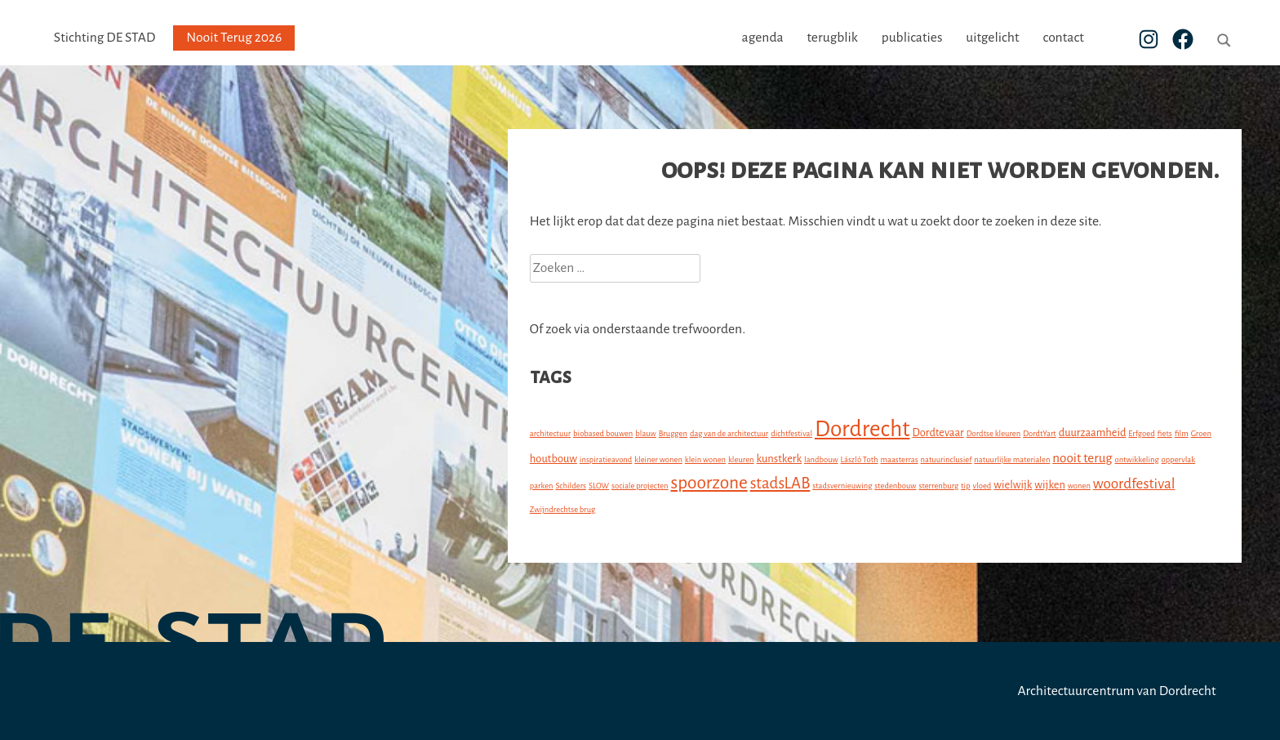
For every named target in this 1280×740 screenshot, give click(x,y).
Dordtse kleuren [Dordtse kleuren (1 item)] (994, 433)
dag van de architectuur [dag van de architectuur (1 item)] (729, 433)
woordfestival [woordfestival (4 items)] (1134, 484)
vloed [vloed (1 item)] (982, 485)
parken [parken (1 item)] (541, 485)
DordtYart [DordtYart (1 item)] (1039, 433)
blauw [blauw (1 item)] (645, 433)
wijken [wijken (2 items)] (1049, 485)
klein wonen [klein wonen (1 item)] (705, 459)
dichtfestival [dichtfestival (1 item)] (791, 433)
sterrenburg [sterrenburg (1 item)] (938, 485)
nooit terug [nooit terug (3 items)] (1082, 458)
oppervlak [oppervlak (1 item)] (1179, 459)
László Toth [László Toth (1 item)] (859, 459)
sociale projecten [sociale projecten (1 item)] (640, 485)
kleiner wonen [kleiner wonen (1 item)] (658, 459)
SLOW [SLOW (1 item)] (599, 485)
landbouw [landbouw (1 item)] (821, 459)
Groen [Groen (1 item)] (1201, 433)
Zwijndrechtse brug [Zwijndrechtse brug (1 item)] (562, 509)
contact (1093, 37)
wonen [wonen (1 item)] (1079, 485)
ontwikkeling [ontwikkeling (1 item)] (1137, 459)
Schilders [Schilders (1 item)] (571, 485)
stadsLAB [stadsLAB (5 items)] (780, 483)
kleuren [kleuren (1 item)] (741, 459)
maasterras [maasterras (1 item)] (899, 459)
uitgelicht (1022, 37)
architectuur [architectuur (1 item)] (550, 433)
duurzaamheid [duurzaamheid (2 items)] (1093, 432)
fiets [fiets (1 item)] (1165, 433)
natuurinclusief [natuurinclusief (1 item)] (946, 459)
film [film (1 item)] (1182, 433)
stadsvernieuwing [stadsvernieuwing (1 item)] (842, 485)
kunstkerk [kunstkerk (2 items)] (779, 458)
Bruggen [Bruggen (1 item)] (673, 433)
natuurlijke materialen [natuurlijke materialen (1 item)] (1012, 459)
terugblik (862, 37)
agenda (793, 37)
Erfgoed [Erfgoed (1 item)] (1141, 433)
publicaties (942, 37)
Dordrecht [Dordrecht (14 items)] (862, 429)
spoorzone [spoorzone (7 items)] (709, 483)
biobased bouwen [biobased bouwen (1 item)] (603, 433)
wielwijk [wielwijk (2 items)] (1012, 485)
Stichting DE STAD (104, 37)
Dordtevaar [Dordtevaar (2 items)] (937, 432)
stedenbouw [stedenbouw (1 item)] (895, 485)
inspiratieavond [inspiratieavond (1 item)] (606, 459)
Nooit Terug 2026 (234, 37)
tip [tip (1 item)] (965, 485)
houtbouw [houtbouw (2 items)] (553, 458)
